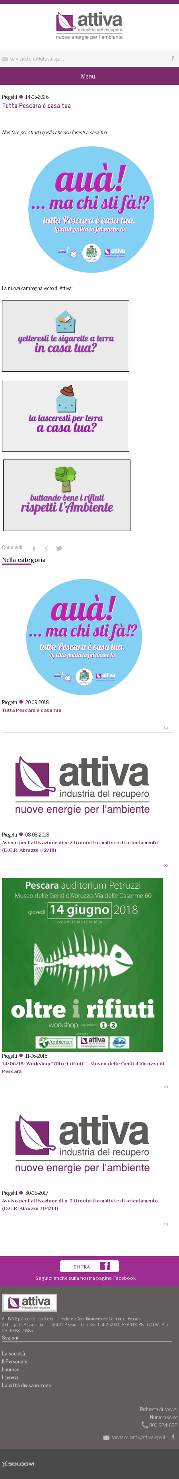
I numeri (10, 1369)
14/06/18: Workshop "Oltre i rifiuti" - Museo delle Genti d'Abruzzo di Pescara (83, 1067)
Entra (81, 1267)
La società (13, 1353)
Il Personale (14, 1361)
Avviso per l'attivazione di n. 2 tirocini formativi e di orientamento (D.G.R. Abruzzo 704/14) (80, 1204)
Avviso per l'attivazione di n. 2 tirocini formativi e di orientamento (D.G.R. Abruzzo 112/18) (80, 846)
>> (165, 728)
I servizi (10, 1377)
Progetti (9, 96)
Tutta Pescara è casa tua (31, 710)
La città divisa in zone (26, 1385)
